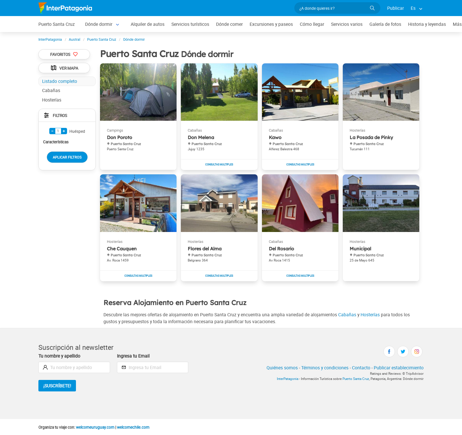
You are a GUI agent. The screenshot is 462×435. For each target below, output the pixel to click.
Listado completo (59, 81)
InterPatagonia (287, 379)
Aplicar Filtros (67, 157)
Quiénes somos (282, 367)
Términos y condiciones (325, 367)
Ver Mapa (64, 68)
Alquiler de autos (148, 24)
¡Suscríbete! (57, 386)
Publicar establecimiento (399, 367)
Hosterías (370, 314)
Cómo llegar (312, 24)
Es (413, 8)
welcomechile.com (133, 427)
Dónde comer (229, 24)
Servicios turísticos (190, 24)
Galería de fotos (385, 24)
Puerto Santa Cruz (56, 24)
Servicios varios (347, 24)
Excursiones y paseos (271, 24)
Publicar (395, 8)
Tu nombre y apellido (59, 356)
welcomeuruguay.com (95, 427)
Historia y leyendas (427, 24)
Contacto (361, 367)
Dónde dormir (98, 24)
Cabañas (347, 314)
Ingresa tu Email (133, 356)
